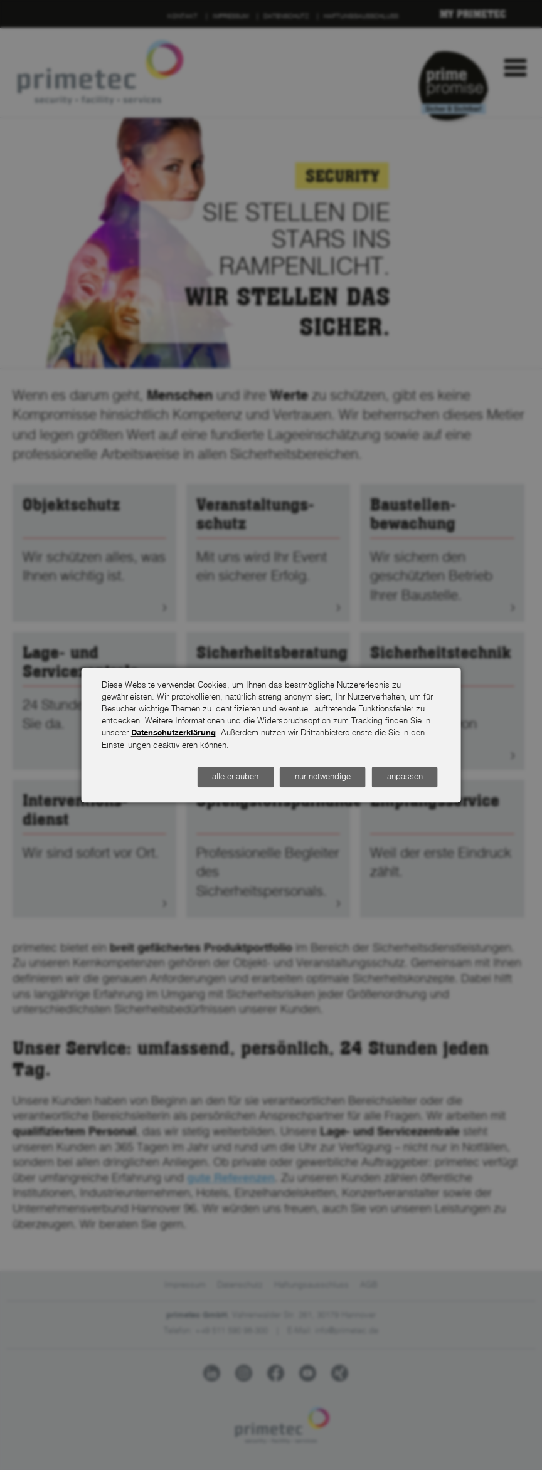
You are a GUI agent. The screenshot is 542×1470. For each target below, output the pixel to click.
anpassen (405, 777)
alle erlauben (235, 777)
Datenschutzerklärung (173, 734)
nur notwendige (323, 777)
